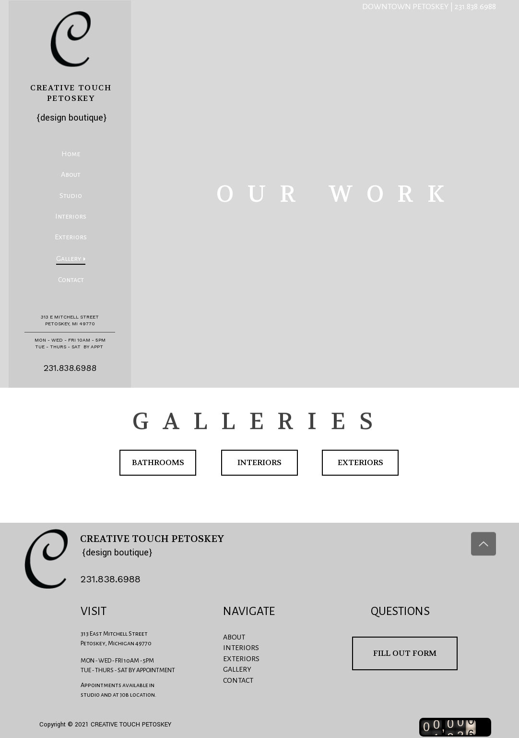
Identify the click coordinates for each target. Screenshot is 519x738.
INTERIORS (241, 648)
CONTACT (238, 680)
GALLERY (237, 669)
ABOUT (234, 637)
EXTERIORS (241, 659)
